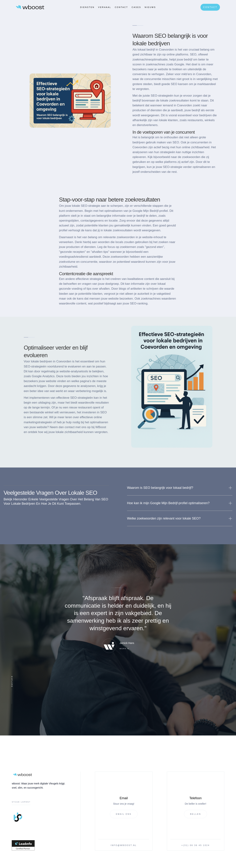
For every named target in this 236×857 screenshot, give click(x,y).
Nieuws (150, 7)
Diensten (87, 7)
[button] (179, 488)
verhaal (104, 7)
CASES (136, 7)
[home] (30, 7)
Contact (121, 7)
